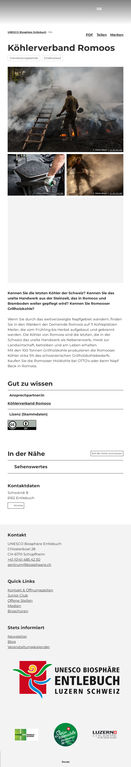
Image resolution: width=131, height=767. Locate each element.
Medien (14, 606)
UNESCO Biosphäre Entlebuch (27, 32)
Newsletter (17, 636)
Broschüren (18, 611)
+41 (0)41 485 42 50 (24, 559)
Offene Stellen (20, 600)
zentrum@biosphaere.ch (29, 565)
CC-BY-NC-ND (116, 150)
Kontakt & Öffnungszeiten (30, 590)
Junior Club (18, 595)
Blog (12, 642)
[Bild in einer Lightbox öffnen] (65, 680)
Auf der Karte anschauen (107, 453)
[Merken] (116, 33)
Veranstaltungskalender (29, 647)
